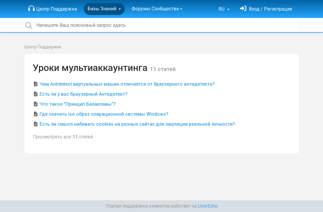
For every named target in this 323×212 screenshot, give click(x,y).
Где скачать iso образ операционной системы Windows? (104, 114)
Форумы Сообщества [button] (155, 8)
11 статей (163, 69)
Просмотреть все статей (63, 137)
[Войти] (266, 9)
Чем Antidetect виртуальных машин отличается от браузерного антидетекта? (127, 84)
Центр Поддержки (52, 8)
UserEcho (208, 206)
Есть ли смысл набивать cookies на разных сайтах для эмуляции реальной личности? (137, 124)
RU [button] (222, 9)
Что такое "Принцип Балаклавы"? (78, 104)
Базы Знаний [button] (102, 8)
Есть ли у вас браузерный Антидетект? (83, 94)
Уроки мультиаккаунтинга (91, 67)
